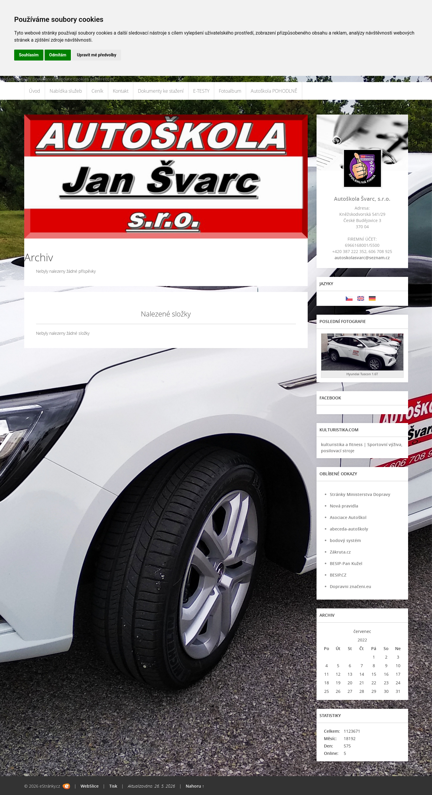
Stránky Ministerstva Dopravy (360, 494)
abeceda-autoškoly (349, 529)
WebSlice (90, 786)
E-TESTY (201, 91)
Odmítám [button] (57, 55)
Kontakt (120, 91)
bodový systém (345, 540)
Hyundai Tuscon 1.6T (362, 374)
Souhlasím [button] (29, 55)
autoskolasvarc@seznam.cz (362, 257)
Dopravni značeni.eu (350, 586)
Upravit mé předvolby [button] (96, 55)
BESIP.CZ (338, 575)
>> (398, 631)
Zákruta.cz (340, 552)
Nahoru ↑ (195, 786)
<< (326, 631)
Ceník (97, 91)
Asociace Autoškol (348, 517)
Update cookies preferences (28, 79)
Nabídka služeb (66, 91)
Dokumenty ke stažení (161, 91)
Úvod (34, 91)
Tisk (113, 786)
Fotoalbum (230, 91)
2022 (362, 640)
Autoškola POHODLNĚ (274, 91)
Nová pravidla (344, 506)
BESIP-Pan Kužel (346, 563)
